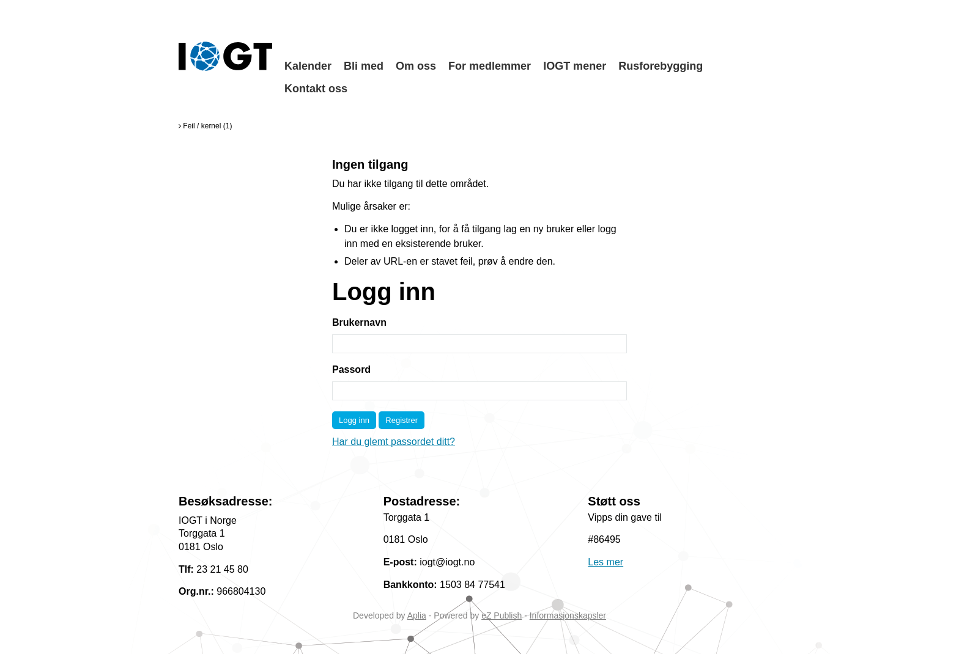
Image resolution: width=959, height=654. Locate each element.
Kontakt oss (315, 89)
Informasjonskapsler (568, 615)
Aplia (416, 615)
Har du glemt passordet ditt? (393, 441)
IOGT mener (574, 66)
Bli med (363, 66)
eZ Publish (501, 615)
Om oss (416, 66)
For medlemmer (489, 66)
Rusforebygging (660, 66)
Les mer (605, 562)
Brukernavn (359, 322)
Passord (351, 369)
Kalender (307, 66)
